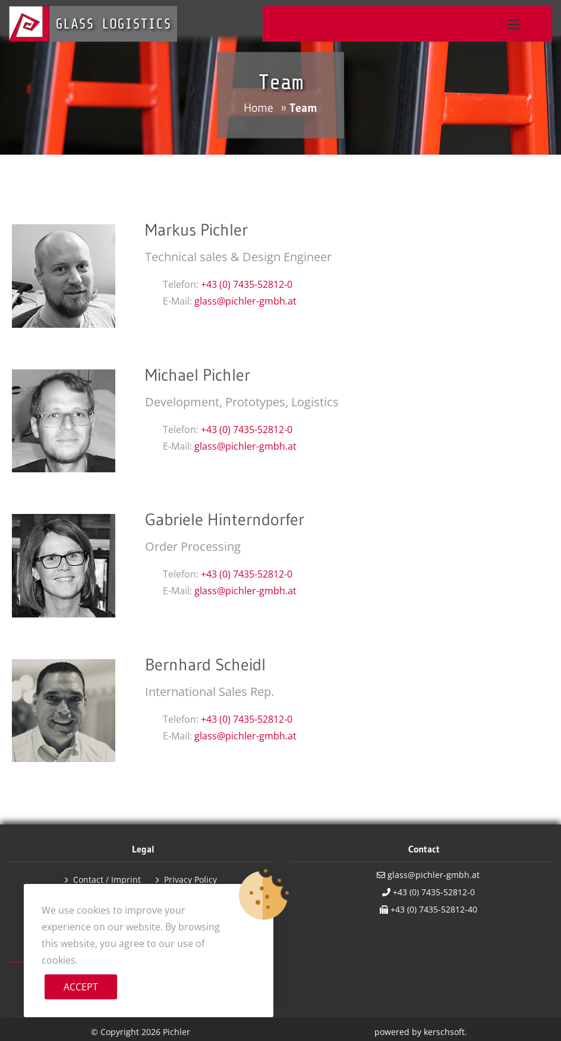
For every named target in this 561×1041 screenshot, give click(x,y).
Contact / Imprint (107, 879)
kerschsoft (444, 1031)
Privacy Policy (190, 879)
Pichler (176, 1031)
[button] (513, 24)
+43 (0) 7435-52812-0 (246, 284)
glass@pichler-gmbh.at (245, 301)
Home (258, 108)
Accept (81, 986)
